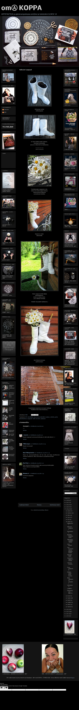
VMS (5, 112)
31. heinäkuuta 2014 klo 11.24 (37, 473)
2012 (67, 611)
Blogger (72, 677)
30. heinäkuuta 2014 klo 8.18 (36, 426)
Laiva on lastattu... (70, 564)
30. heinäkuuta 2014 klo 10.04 (38, 444)
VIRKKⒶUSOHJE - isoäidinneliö (11, 387)
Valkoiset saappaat (70, 528)
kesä (37, 417)
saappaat (29, 418)
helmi (68, 604)
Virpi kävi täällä (69, 555)
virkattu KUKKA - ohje (11, 409)
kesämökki (42, 417)
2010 (67, 616)
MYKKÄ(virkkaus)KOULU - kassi (11, 394)
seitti (34, 418)
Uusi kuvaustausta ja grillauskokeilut (70, 550)
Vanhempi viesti (55, 505)
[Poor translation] (5, 687)
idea (35, 417)
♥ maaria (25, 435)
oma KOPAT (69, 545)
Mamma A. (26, 473)
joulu (68, 511)
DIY (26, 417)
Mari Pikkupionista (28, 452)
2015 (67, 506)
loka (68, 515)
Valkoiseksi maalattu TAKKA (70, 541)
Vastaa (24, 430)
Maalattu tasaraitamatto (70, 536)
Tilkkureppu (26, 444)
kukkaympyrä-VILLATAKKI (11, 402)
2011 (67, 613)
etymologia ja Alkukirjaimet (6, 118)
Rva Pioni (25, 463)
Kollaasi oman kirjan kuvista (69, 574)
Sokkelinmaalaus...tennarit (70, 559)
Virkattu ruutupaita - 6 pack (11, 448)
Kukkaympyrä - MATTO (70, 592)
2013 (67, 609)
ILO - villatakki (11, 423)
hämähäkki (30, 417)
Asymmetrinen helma (11, 455)
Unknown (6, 109)
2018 (67, 500)
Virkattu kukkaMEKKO (11, 441)
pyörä (56, 417)
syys (68, 517)
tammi (69, 606)
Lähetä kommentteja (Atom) (41, 510)
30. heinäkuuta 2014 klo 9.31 (36, 435)
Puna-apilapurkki (70, 569)
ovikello (52, 417)
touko (69, 598)
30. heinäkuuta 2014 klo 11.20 (36, 463)
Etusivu (39, 505)
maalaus (47, 417)
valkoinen (43, 418)
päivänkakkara (23, 418)
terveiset (38, 418)
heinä (68, 521)
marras (69, 513)
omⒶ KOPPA (21, 8)
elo (68, 519)
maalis (69, 602)
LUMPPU (69, 588)
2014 (67, 509)
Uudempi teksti (24, 505)
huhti (68, 600)
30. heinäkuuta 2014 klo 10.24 (42, 452)
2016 (67, 504)
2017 (67, 502)
